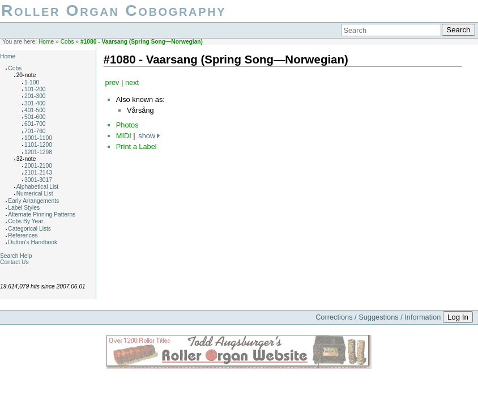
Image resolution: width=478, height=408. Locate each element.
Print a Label (136, 146)
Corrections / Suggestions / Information (378, 317)
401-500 (35, 110)
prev (112, 82)
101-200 (35, 89)
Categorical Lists (29, 229)
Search (458, 30)
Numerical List (34, 193)
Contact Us (14, 262)
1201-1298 (38, 152)
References (22, 235)
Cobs (67, 42)
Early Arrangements (33, 201)
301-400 (35, 103)
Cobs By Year (25, 221)
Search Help (16, 256)
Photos (127, 125)
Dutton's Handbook (32, 242)
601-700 (35, 124)
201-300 (35, 96)
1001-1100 (38, 138)
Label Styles (24, 208)
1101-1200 (38, 145)
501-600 (35, 117)
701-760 (35, 131)
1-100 (31, 82)
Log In (457, 317)
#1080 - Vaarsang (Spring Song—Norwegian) (141, 42)
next (132, 82)
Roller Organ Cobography (113, 10)
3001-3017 (38, 180)
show (146, 135)
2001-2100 (38, 166)
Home (46, 42)
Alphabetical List (37, 187)
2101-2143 (38, 172)
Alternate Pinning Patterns (41, 214)
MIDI (123, 135)
